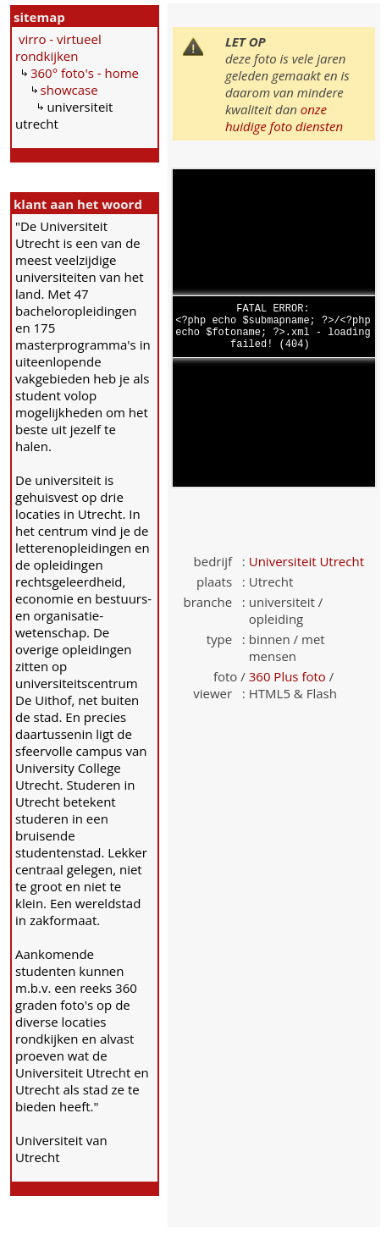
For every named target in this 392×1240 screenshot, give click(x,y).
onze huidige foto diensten (284, 118)
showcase (69, 89)
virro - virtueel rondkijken (58, 47)
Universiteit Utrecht (306, 561)
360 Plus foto (287, 676)
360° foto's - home (84, 72)
